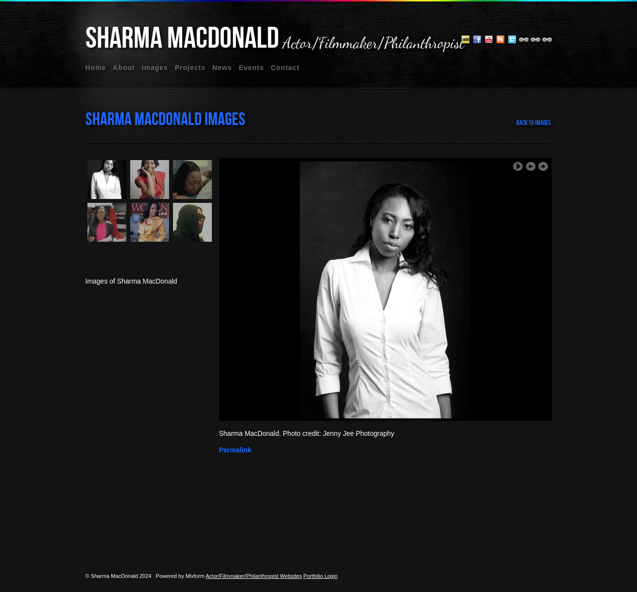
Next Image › (543, 166)
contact (285, 68)
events (251, 68)
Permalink (235, 450)
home (96, 68)
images (155, 68)
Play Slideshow (518, 166)
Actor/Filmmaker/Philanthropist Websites (254, 576)
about (124, 68)
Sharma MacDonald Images (165, 119)
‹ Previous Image (530, 166)
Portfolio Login (320, 576)
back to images (533, 123)
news (222, 68)
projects (190, 68)
